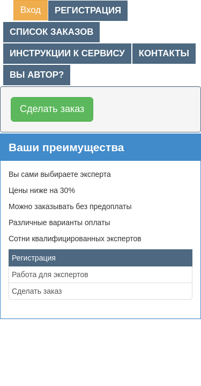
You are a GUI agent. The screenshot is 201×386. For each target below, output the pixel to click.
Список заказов (51, 32)
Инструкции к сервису (67, 53)
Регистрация (88, 10)
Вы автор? (37, 75)
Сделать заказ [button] (52, 108)
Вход (30, 10)
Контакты (164, 53)
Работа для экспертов (50, 274)
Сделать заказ (37, 291)
